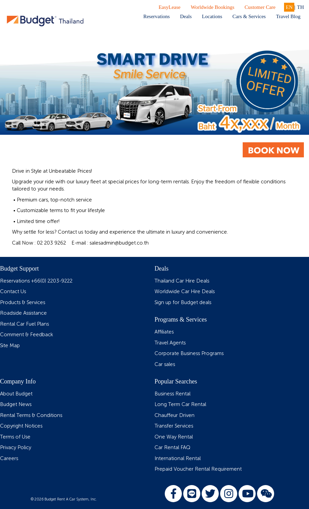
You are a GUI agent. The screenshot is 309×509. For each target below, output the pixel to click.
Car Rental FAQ (172, 447)
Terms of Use (15, 437)
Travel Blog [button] (288, 16)
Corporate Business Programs (189, 353)
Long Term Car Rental (180, 404)
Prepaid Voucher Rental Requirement (198, 469)
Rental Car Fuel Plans (24, 324)
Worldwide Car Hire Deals (184, 291)
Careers (9, 458)
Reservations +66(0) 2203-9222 (36, 281)
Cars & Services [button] (249, 16)
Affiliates (164, 332)
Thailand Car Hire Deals (181, 281)
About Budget (16, 393)
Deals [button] (186, 16)
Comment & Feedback (26, 334)
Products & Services (22, 302)
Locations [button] (212, 16)
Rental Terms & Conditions (31, 415)
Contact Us (13, 291)
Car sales (164, 364)
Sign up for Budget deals (182, 302)
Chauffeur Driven (174, 415)
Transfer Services (173, 426)
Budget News (15, 404)
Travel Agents (170, 342)
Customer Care (260, 7)
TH (300, 7)
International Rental (177, 458)
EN (289, 7)
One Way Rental (173, 437)
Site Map (10, 345)
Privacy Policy (15, 447)
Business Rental (172, 393)
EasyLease (169, 7)
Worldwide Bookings (212, 7)
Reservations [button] (156, 16)
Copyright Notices (21, 426)
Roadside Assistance (23, 313)
